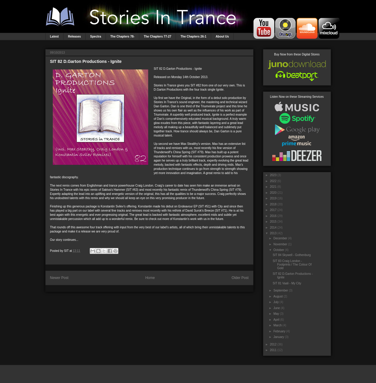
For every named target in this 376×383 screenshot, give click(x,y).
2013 (273, 233)
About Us (222, 36)
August (278, 296)
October (278, 250)
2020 (273, 192)
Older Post (240, 278)
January (278, 337)
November (280, 244)
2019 (273, 198)
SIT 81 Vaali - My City (287, 283)
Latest (54, 36)
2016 (273, 216)
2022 (273, 181)
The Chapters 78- (122, 36)
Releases (74, 36)
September (280, 290)
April (276, 319)
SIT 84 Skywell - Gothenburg (292, 255)
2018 (273, 204)
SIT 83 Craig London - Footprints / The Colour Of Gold (292, 264)
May (276, 313)
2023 (273, 175)
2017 (273, 210)
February (279, 331)
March (277, 325)
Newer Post (59, 278)
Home (150, 278)
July (276, 302)
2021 (273, 186)
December (280, 238)
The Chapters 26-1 (193, 36)
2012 (273, 344)
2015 (273, 221)
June (276, 308)
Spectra (95, 36)
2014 (273, 227)
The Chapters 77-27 (157, 36)
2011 (273, 350)
